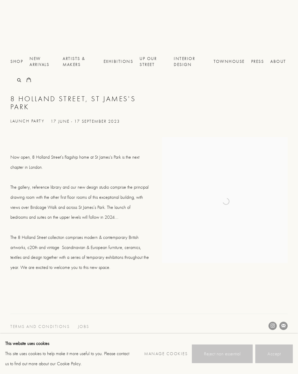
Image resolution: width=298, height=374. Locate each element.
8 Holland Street (31, 28)
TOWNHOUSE (229, 61)
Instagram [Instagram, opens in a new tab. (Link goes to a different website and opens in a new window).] (272, 326)
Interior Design (184, 61)
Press (257, 61)
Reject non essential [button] (222, 354)
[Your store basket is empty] (29, 80)
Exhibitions (118, 61)
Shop (16, 61)
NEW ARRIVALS (39, 61)
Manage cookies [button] (166, 353)
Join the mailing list (283, 326)
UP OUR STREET (148, 61)
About (278, 61)
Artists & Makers (74, 61)
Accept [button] (274, 354)
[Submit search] (19, 79)
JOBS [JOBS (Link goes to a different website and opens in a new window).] (84, 326)
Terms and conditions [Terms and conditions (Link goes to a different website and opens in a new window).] (40, 326)
